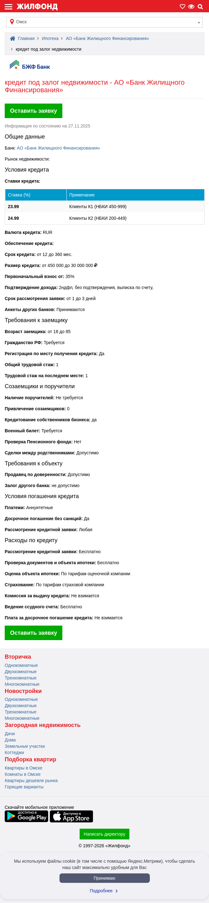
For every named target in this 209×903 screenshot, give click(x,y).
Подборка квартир (30, 759)
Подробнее (104, 890)
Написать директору (104, 834)
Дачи (10, 733)
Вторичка (18, 657)
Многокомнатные (22, 684)
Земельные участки (25, 746)
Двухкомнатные (21, 671)
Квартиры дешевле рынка (31, 780)
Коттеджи (14, 752)
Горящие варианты (24, 786)
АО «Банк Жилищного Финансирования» (58, 147)
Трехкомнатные (21, 677)
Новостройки (23, 691)
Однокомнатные (21, 665)
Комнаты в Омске (23, 774)
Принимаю (104, 878)
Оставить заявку (33, 111)
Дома (10, 739)
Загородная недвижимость (43, 725)
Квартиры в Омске (23, 767)
